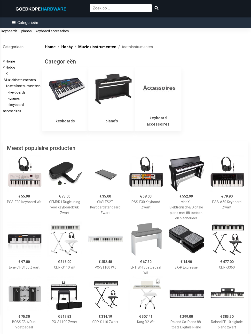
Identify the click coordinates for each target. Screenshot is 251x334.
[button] (25, 22)
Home (11, 61)
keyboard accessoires (52, 31)
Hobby (11, 67)
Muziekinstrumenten (20, 80)
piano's (26, 31)
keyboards (9, 31)
